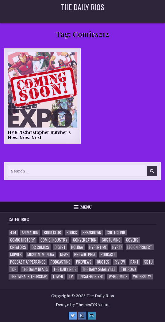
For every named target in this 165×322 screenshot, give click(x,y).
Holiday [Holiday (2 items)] (77, 247)
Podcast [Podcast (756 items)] (108, 254)
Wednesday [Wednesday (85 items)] (142, 276)
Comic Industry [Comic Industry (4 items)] (53, 240)
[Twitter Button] (73, 316)
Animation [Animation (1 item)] (30, 232)
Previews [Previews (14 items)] (83, 262)
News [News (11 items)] (64, 254)
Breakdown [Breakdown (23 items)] (91, 232)
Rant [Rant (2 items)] (134, 262)
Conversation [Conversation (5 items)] (84, 240)
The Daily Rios (82, 6)
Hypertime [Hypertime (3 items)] (98, 247)
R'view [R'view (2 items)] (120, 262)
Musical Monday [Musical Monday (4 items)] (41, 254)
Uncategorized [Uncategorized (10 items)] (91, 276)
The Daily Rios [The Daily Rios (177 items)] (65, 269)
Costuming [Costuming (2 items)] (111, 240)
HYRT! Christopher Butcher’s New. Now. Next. (39, 135)
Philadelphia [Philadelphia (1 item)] (84, 254)
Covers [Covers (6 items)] (132, 240)
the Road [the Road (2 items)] (128, 269)
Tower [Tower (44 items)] (57, 276)
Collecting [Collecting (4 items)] (116, 232)
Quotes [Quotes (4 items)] (103, 262)
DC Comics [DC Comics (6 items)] (40, 247)
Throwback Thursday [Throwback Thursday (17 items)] (28, 276)
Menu (86, 207)
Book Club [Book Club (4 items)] (52, 232)
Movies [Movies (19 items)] (16, 254)
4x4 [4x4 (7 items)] (13, 232)
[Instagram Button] (82, 316)
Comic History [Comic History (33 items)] (22, 240)
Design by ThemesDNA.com (82, 305)
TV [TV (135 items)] (71, 276)
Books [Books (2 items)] (72, 232)
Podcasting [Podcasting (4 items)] (61, 262)
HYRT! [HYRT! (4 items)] (117, 247)
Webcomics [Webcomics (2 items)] (118, 276)
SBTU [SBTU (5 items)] (148, 262)
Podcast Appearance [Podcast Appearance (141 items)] (27, 262)
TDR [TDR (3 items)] (13, 269)
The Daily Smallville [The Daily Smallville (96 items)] (98, 269)
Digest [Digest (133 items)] (60, 247)
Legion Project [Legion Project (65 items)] (139, 247)
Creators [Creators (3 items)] (18, 247)
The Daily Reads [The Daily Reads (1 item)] (35, 269)
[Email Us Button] (92, 316)
